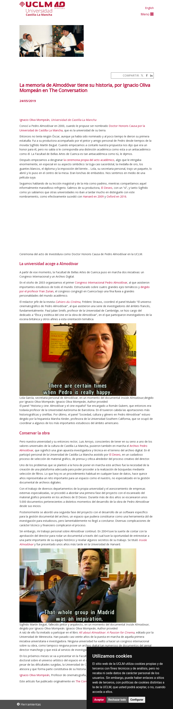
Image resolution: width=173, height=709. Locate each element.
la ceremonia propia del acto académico (89, 160)
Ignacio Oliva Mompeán (34, 120)
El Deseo (106, 188)
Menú (147, 14)
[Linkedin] (150, 75)
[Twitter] (141, 75)
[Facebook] (146, 75)
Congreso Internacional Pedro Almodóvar (101, 282)
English (149, 8)
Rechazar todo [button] (117, 699)
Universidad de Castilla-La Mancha (73, 120)
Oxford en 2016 (116, 196)
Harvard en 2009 (93, 196)
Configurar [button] (136, 699)
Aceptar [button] (99, 699)
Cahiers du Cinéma (67, 302)
